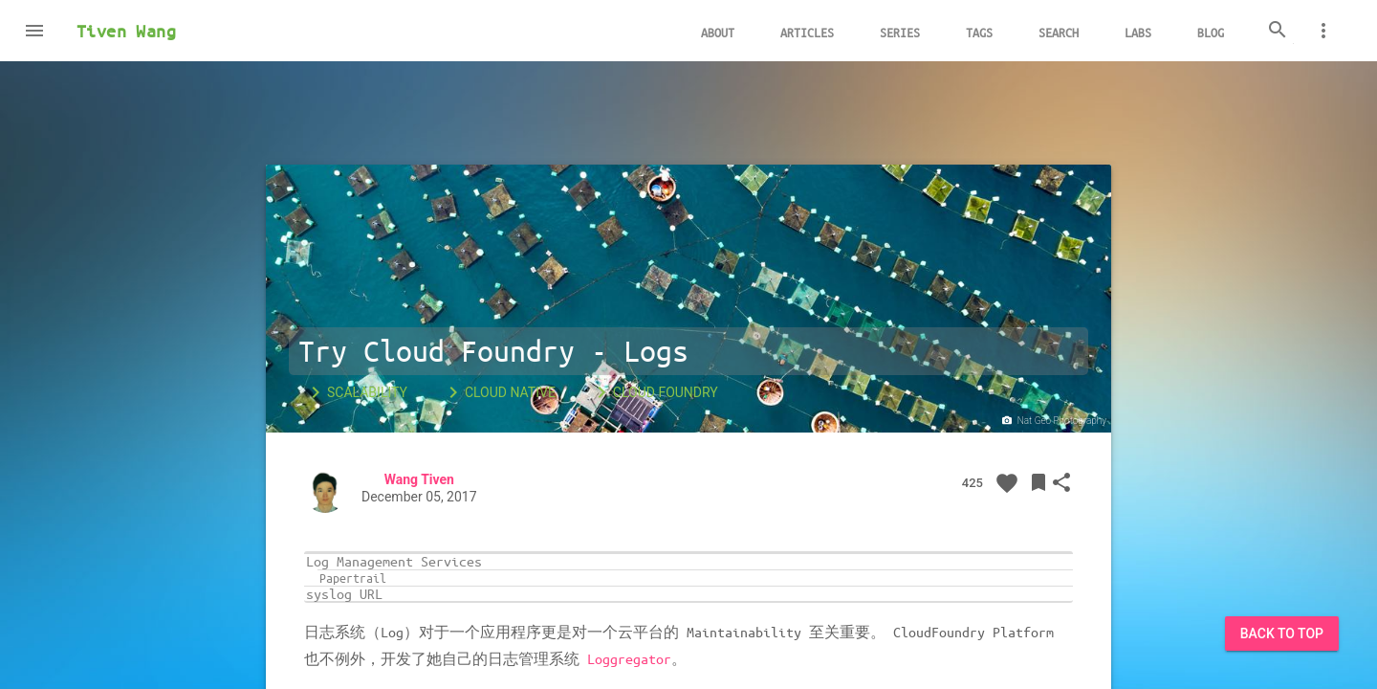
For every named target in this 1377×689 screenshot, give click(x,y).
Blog (1210, 32)
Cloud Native (499, 392)
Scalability (355, 392)
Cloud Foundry (654, 392)
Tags (979, 32)
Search (1058, 32)
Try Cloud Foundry (436, 350)
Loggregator (629, 658)
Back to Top (1282, 633)
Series (900, 32)
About (717, 32)
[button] (34, 31)
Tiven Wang (126, 30)
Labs (1138, 32)
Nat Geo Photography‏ (1052, 421)
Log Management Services (394, 561)
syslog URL (344, 594)
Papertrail (352, 578)
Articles (807, 32)
